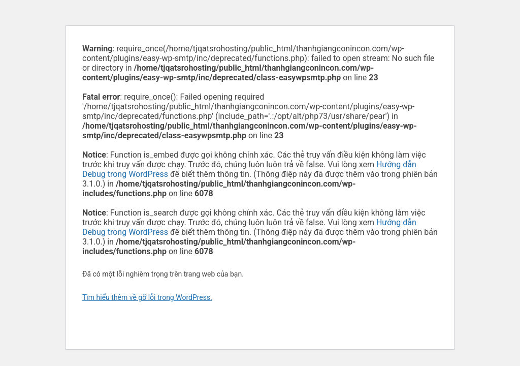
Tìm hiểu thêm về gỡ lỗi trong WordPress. (147, 297)
